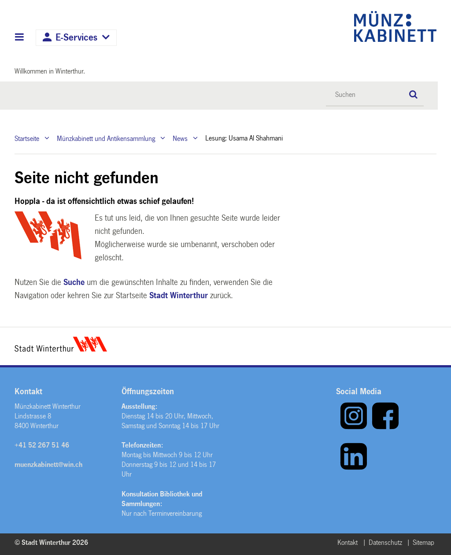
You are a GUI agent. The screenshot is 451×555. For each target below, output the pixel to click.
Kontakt (347, 542)
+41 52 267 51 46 (42, 445)
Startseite (27, 138)
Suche (74, 282)
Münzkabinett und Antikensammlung (106, 138)
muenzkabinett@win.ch (48, 464)
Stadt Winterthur (178, 295)
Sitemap (423, 542)
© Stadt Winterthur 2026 (51, 542)
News (180, 138)
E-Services (76, 38)
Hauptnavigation (20, 38)
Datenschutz (385, 542)
